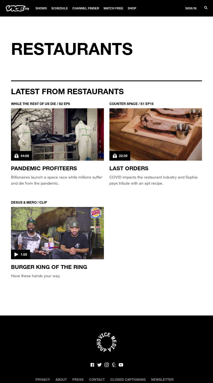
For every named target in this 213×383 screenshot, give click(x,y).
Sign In (191, 8)
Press (78, 379)
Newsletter (162, 379)
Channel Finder (85, 8)
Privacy (42, 379)
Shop (132, 8)
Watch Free (113, 8)
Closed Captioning (128, 379)
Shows (41, 8)
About (61, 379)
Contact (97, 379)
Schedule (59, 8)
